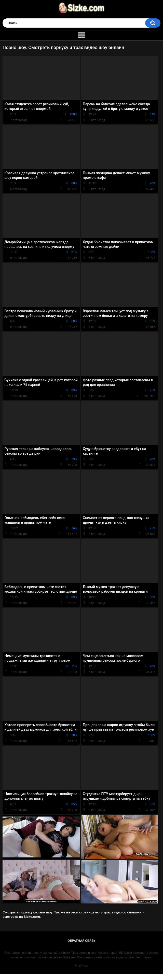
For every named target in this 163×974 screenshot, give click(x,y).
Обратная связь (81, 941)
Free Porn (81, 966)
